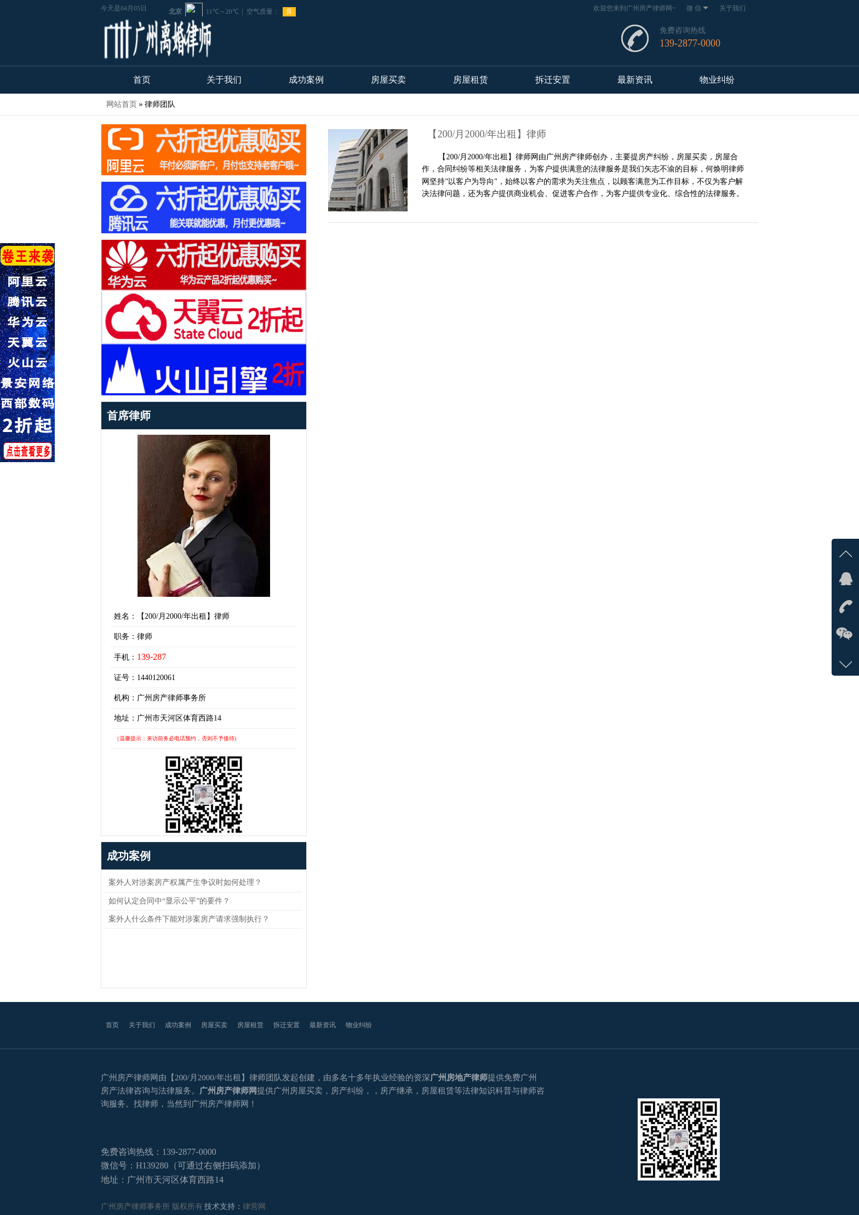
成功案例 (306, 79)
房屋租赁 (470, 79)
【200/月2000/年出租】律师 (486, 134)
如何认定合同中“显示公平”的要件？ (169, 901)
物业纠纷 (717, 79)
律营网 (254, 1206)
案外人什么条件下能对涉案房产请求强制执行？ (189, 919)
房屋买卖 (388, 79)
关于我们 (732, 8)
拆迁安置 (552, 79)
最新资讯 (634, 79)
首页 (142, 79)
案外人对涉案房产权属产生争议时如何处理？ (185, 882)
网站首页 (121, 104)
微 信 (697, 8)
